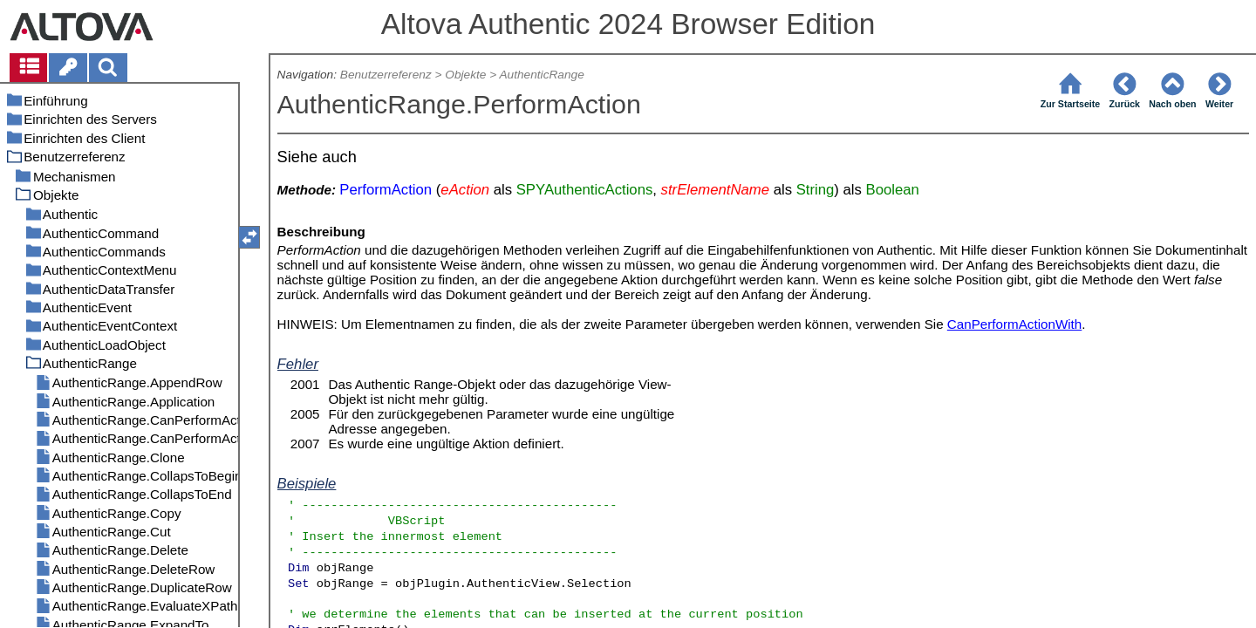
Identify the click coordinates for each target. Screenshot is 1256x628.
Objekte (465, 74)
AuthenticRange (541, 74)
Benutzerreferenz (386, 74)
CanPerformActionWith (1014, 324)
